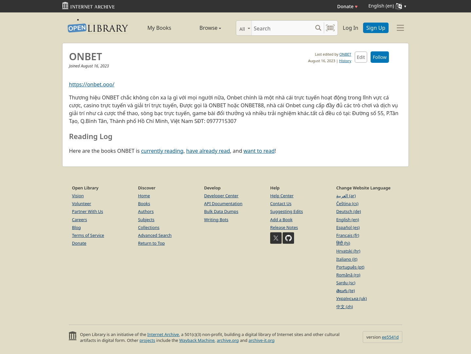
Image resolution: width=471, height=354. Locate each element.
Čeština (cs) (347, 203)
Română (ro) (348, 275)
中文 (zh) (344, 307)
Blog (76, 227)
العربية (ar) (346, 196)
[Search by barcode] (330, 28)
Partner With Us (87, 211)
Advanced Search (155, 235)
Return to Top (151, 243)
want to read (258, 150)
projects (147, 340)
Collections (149, 227)
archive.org (228, 340)
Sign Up (375, 27)
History (345, 60)
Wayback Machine (197, 340)
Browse (203, 27)
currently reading (162, 150)
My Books (159, 27)
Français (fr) (347, 235)
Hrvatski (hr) (348, 251)
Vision (78, 196)
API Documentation (223, 203)
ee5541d (390, 337)
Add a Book (281, 219)
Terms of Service (88, 235)
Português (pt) (350, 267)
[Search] (282, 28)
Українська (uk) (351, 298)
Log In (350, 27)
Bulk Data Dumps (221, 211)
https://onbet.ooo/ (91, 84)
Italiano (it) (347, 259)
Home (144, 196)
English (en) (347, 219)
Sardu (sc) (345, 283)
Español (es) (348, 227)
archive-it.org (262, 340)
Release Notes (284, 227)
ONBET (345, 54)
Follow (380, 57)
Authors (146, 211)
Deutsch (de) (348, 211)
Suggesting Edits (286, 211)
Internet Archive (163, 334)
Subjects (146, 219)
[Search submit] (318, 28)
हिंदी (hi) (343, 243)
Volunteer (81, 203)
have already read (208, 150)
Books (144, 203)
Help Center (282, 196)
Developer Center (221, 196)
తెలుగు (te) (345, 290)
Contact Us (280, 203)
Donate (347, 6)
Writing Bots (216, 219)
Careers (79, 219)
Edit (361, 57)
